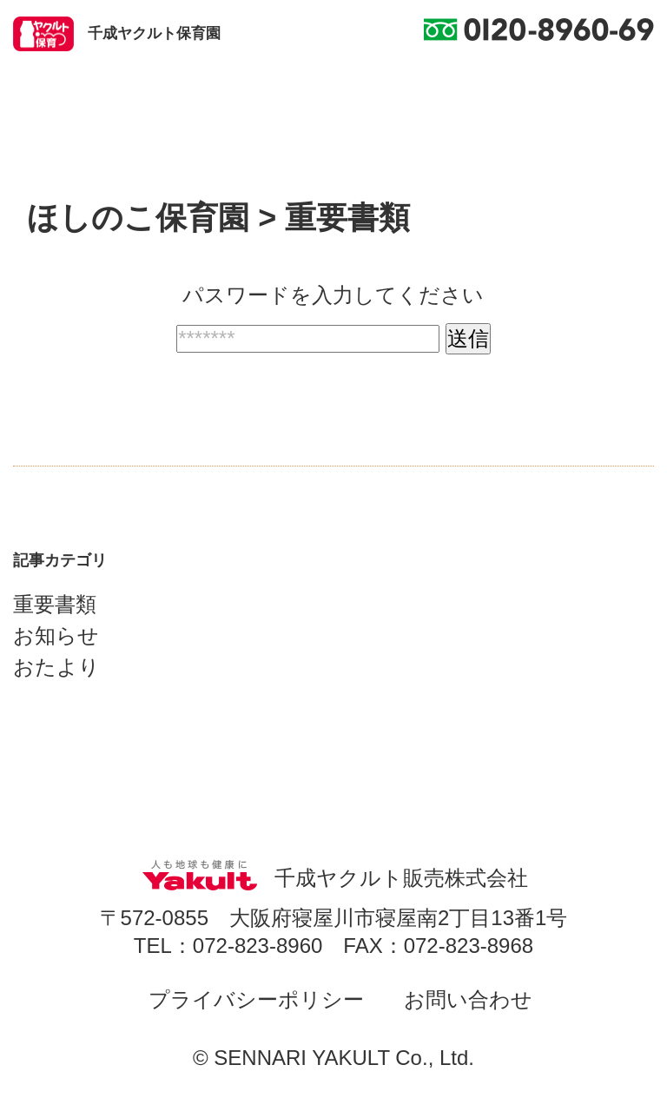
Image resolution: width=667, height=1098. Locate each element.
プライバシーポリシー (256, 999)
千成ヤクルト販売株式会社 (333, 878)
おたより (56, 666)
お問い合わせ (468, 999)
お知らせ (56, 635)
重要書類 (54, 604)
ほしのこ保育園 (138, 217)
